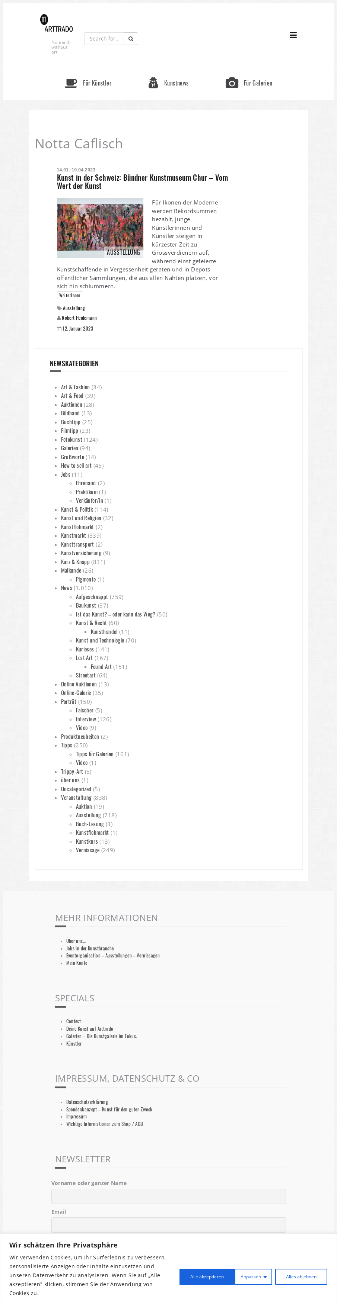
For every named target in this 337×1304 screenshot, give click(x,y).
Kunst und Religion (81, 517)
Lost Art (84, 657)
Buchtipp (71, 422)
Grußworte (72, 457)
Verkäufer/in (90, 500)
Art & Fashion (75, 387)
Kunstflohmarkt (77, 526)
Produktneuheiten (80, 736)
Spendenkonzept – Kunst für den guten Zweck (109, 1109)
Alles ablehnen (233, 1275)
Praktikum (87, 491)
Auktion (84, 806)
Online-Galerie (76, 692)
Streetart (86, 675)
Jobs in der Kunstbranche (90, 948)
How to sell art (76, 465)
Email (58, 1211)
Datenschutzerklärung (87, 1101)
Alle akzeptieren (297, 1275)
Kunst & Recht (91, 622)
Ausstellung (74, 308)
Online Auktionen (79, 684)
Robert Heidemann (79, 317)
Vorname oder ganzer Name (89, 1183)
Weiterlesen (69, 295)
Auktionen (71, 404)
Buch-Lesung (90, 824)
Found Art (101, 666)
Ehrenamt (86, 483)
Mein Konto (77, 962)
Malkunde (71, 570)
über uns (70, 780)
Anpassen (177, 1275)
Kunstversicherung (81, 552)
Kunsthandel (104, 631)
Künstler (74, 1043)
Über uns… (76, 940)
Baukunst (86, 605)
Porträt (69, 701)
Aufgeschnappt (92, 596)
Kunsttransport (77, 544)
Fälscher (85, 710)
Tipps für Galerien (95, 754)
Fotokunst (71, 439)
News (67, 587)
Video (82, 727)
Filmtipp (70, 430)
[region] (168, 1269)
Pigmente (86, 579)
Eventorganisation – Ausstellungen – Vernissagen (113, 955)
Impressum (76, 1116)
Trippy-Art (72, 771)
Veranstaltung (76, 797)
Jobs (66, 474)
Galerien (70, 448)
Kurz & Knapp (75, 561)
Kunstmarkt (73, 535)
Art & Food (72, 395)
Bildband (70, 413)
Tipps (67, 745)
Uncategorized (76, 789)
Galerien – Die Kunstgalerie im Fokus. (101, 1036)
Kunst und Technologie (100, 640)
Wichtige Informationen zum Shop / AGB (104, 1123)
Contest (73, 1021)
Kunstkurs (87, 841)
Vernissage (88, 850)
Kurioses (85, 649)
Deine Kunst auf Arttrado (90, 1028)
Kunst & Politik (77, 509)
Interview (86, 719)
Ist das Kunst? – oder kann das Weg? (116, 614)
